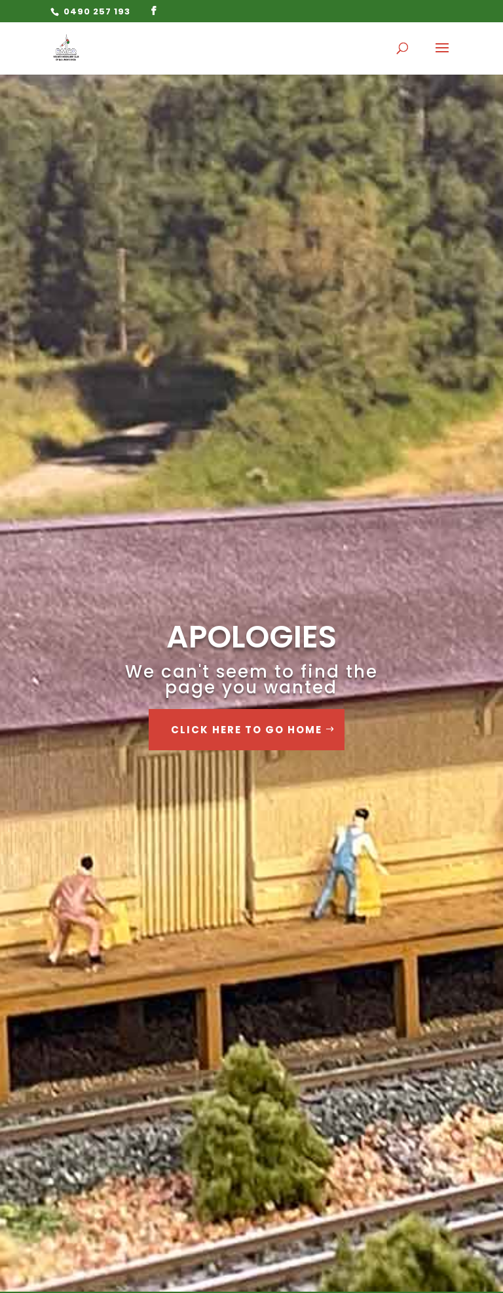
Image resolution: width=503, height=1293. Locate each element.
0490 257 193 (95, 11)
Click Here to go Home (246, 730)
